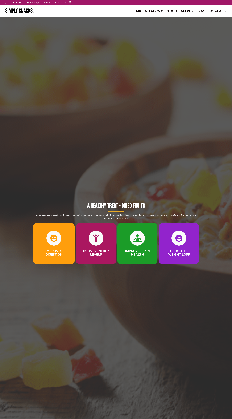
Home (138, 11)
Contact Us (215, 11)
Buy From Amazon (154, 11)
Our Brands (187, 11)
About (202, 11)
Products (172, 11)
